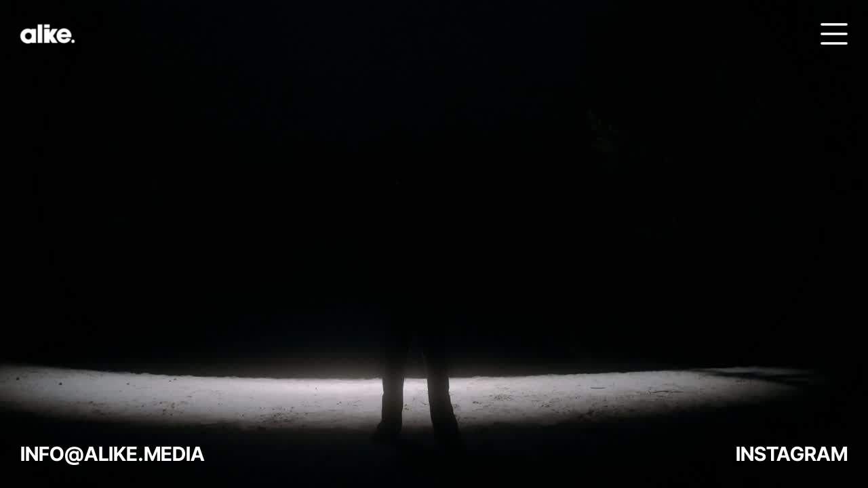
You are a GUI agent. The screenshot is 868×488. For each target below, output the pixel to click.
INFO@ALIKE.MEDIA (112, 454)
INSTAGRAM (792, 454)
